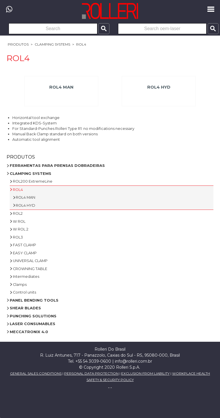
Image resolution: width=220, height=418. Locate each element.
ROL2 (18, 213)
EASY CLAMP (25, 253)
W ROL (19, 221)
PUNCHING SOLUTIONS (33, 316)
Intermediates (26, 276)
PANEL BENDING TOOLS (34, 300)
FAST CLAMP (24, 245)
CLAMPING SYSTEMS (52, 44)
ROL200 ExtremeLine (32, 181)
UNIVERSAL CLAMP (30, 261)
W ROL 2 (20, 229)
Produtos (18, 44)
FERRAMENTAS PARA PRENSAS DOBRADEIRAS (57, 165)
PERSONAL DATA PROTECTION (91, 374)
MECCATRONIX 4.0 (29, 332)
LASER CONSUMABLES (32, 324)
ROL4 (81, 44)
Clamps (20, 284)
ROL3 (18, 237)
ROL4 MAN (61, 87)
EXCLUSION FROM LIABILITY (145, 374)
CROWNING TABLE (30, 269)
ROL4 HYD (158, 87)
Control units (24, 292)
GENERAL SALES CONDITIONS (36, 374)
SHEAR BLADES (25, 308)
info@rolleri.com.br (133, 361)
